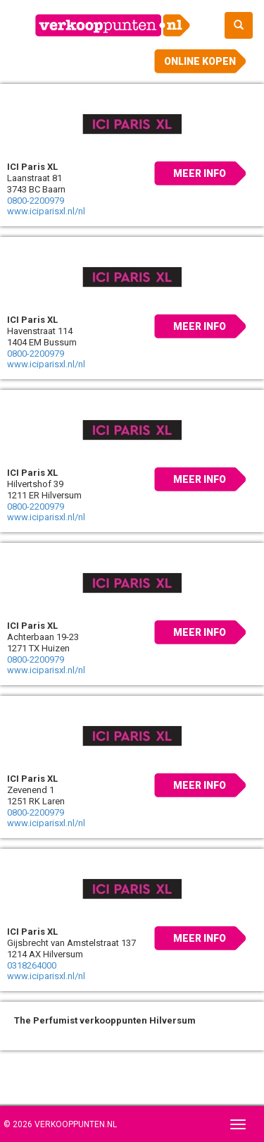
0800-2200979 (35, 200)
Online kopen (200, 61)
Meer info (199, 173)
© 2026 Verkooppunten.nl (60, 1124)
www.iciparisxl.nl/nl (46, 211)
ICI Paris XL (32, 166)
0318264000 (31, 965)
